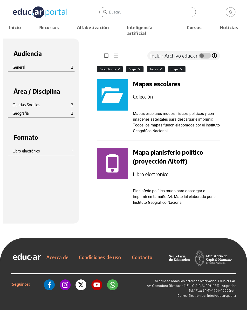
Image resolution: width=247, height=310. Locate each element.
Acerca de (57, 257)
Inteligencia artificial (139, 30)
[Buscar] (152, 12)
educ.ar (164, 281)
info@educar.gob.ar (221, 295)
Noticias (229, 27)
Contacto (142, 257)
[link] (230, 12)
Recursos (49, 27)
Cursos (194, 27)
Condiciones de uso (100, 257)
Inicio (15, 27)
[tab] (106, 55)
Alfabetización (93, 27)
